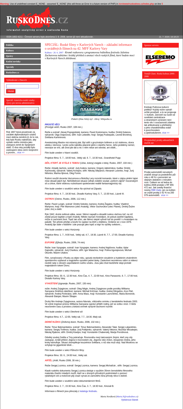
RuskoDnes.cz (12, 72)
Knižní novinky (13, 61)
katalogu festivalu (88, 391)
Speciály (10, 67)
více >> (20, 152)
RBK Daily (156, 190)
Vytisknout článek (129, 400)
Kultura (10, 50)
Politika (9, 45)
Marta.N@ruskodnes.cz (127, 396)
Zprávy (9, 56)
